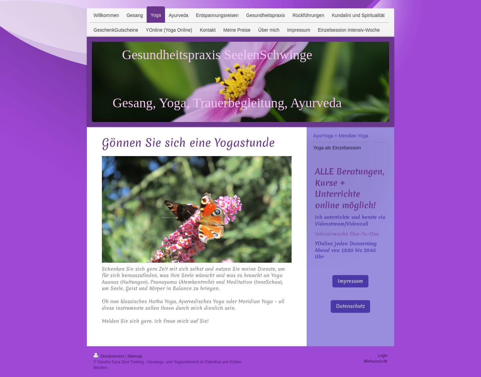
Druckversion (109, 356)
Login (382, 355)
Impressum (350, 281)
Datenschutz (350, 306)
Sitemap (134, 356)
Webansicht (375, 361)
